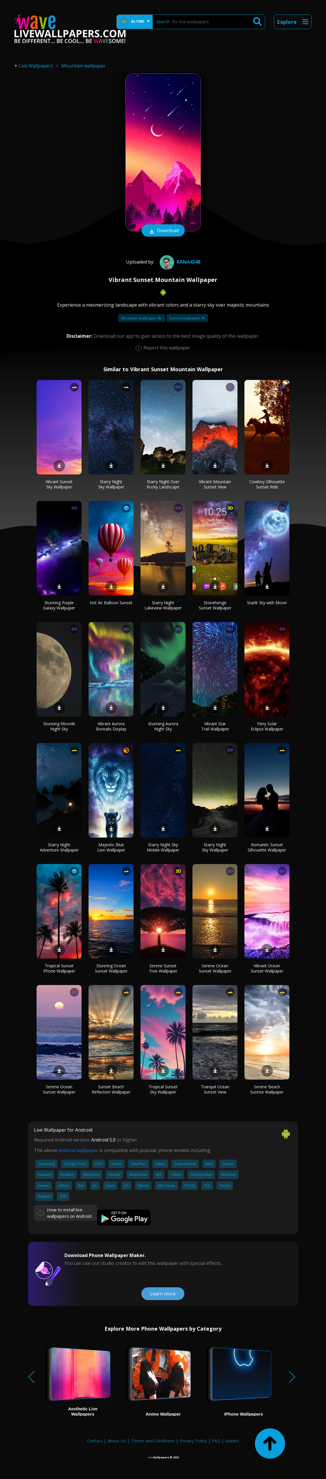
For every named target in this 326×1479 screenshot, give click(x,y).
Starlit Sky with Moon (267, 602)
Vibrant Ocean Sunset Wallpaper (267, 968)
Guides (232, 1441)
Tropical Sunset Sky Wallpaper (163, 1089)
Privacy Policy (193, 1441)
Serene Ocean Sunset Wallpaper (215, 968)
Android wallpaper (78, 1150)
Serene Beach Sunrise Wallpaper (267, 1089)
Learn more (163, 1293)
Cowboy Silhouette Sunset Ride (267, 484)
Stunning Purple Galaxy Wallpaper (59, 605)
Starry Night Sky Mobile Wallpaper (163, 847)
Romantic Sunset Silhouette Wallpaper (267, 847)
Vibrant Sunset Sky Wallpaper (59, 484)
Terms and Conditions (153, 1441)
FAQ (216, 1441)
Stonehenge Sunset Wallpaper (215, 605)
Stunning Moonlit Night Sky (59, 726)
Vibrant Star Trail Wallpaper (215, 726)
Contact (94, 1441)
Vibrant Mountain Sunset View (215, 484)
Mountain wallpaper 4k (141, 318)
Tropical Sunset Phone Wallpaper (59, 968)
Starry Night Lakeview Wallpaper (163, 605)
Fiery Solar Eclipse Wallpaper (267, 726)
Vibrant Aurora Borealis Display (111, 726)
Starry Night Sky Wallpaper (111, 484)
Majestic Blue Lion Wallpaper (111, 847)
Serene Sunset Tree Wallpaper (163, 968)
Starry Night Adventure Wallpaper (59, 847)
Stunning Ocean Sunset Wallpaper (111, 968)
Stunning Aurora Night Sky (163, 726)
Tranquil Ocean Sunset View (215, 1089)
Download (163, 231)
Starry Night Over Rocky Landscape (163, 484)
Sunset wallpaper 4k (187, 318)
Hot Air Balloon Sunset (111, 602)
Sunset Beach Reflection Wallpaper (111, 1089)
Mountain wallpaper (84, 66)
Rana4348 (179, 262)
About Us (116, 1441)
